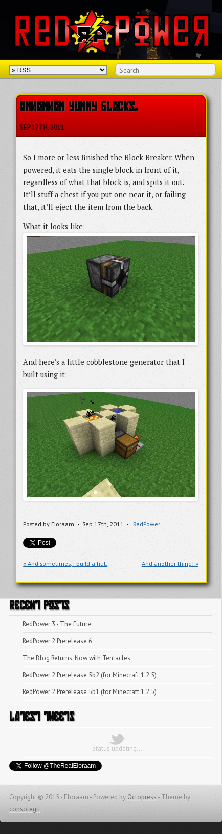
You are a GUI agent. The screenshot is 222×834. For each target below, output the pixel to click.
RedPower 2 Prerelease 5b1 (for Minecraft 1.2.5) (90, 691)
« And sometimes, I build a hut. (65, 563)
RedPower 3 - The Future (57, 624)
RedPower (146, 524)
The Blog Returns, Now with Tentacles (76, 658)
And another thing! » (170, 563)
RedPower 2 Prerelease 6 (57, 641)
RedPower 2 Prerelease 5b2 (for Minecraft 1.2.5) (90, 674)
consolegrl (24, 809)
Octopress (142, 796)
